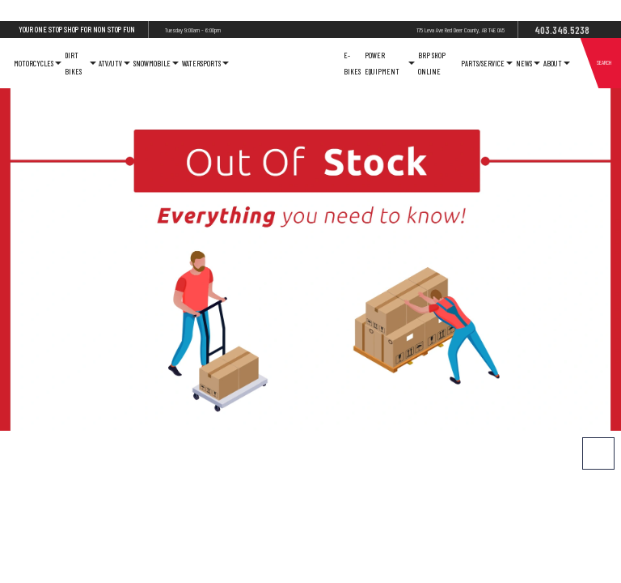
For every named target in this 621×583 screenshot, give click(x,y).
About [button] (556, 63)
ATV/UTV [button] (114, 63)
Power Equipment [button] (390, 63)
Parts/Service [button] (487, 63)
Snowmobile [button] (156, 63)
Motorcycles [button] (37, 63)
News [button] (528, 63)
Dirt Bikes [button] (80, 63)
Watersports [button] (205, 63)
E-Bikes (352, 63)
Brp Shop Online (432, 63)
